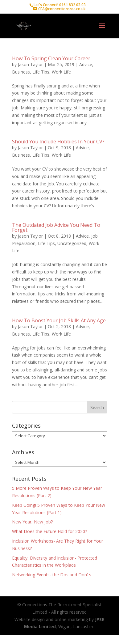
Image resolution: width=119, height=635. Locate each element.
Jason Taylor (30, 64)
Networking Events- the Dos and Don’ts (51, 575)
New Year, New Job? (32, 522)
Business (21, 72)
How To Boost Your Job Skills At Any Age (59, 320)
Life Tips (40, 72)
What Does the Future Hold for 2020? (49, 531)
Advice (85, 64)
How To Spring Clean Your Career (51, 58)
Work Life (61, 72)
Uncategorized (71, 243)
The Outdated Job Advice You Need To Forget (56, 227)
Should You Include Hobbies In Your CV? (58, 141)
